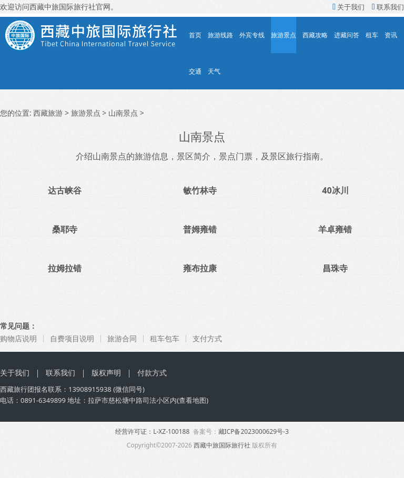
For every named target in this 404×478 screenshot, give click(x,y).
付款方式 (152, 373)
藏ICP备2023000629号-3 (253, 431)
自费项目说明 (72, 338)
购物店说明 (18, 338)
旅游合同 (122, 338)
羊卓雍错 (335, 229)
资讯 (391, 34)
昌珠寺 (335, 268)
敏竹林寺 (200, 190)
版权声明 (106, 373)
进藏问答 (346, 34)
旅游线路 (220, 34)
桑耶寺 (64, 229)
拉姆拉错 (65, 268)
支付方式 (207, 338)
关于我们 (348, 7)
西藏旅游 (48, 113)
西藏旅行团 (17, 389)
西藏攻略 (315, 34)
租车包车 (164, 338)
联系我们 (388, 7)
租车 (372, 34)
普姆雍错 (200, 229)
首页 (195, 34)
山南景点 (123, 113)
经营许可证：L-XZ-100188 (152, 431)
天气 (214, 71)
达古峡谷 (65, 190)
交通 (195, 71)
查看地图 (192, 400)
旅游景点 (283, 34)
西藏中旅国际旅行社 (222, 445)
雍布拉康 (200, 268)
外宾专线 (252, 34)
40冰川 (335, 190)
